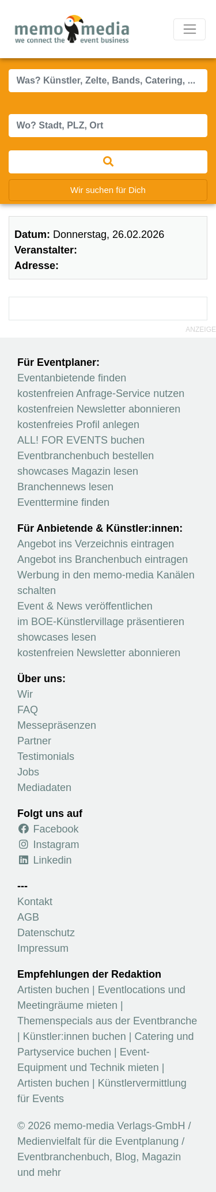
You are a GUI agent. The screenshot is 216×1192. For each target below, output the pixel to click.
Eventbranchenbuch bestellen (85, 455)
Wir (25, 694)
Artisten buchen (53, 990)
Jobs (28, 772)
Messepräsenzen (56, 725)
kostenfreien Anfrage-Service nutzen (100, 393)
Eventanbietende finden (71, 378)
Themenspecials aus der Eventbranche (107, 1021)
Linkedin (44, 860)
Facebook (48, 829)
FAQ (27, 710)
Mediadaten (44, 787)
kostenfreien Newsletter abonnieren (98, 409)
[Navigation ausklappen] (189, 29)
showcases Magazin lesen (77, 471)
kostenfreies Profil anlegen (78, 424)
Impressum (43, 948)
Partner (34, 741)
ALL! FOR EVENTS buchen (81, 440)
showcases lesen (56, 637)
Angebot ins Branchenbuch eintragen (102, 559)
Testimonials (45, 756)
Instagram (48, 844)
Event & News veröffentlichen (85, 606)
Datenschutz (46, 933)
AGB (28, 917)
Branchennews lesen (65, 487)
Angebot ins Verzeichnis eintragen (95, 544)
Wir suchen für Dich (108, 190)
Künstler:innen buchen (74, 1036)
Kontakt (34, 901)
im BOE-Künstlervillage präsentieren (100, 621)
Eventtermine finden (63, 502)
